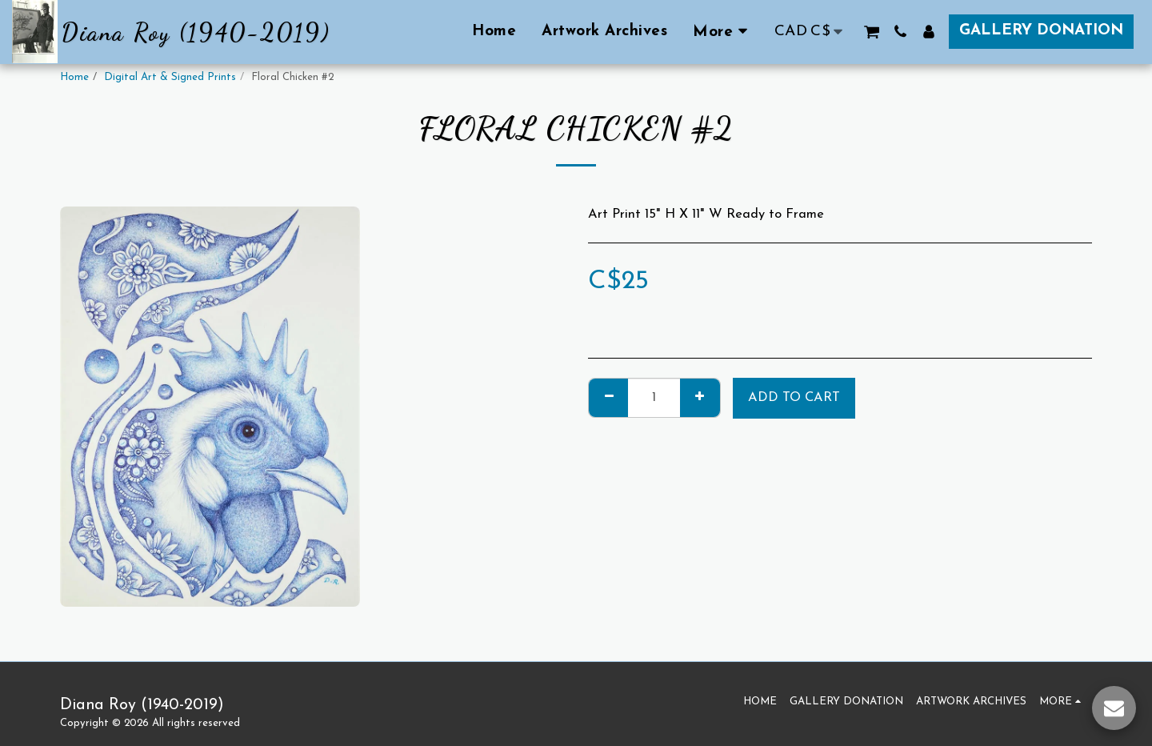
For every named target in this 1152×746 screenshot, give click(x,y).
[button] (872, 31)
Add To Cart (794, 397)
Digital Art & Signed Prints (170, 77)
